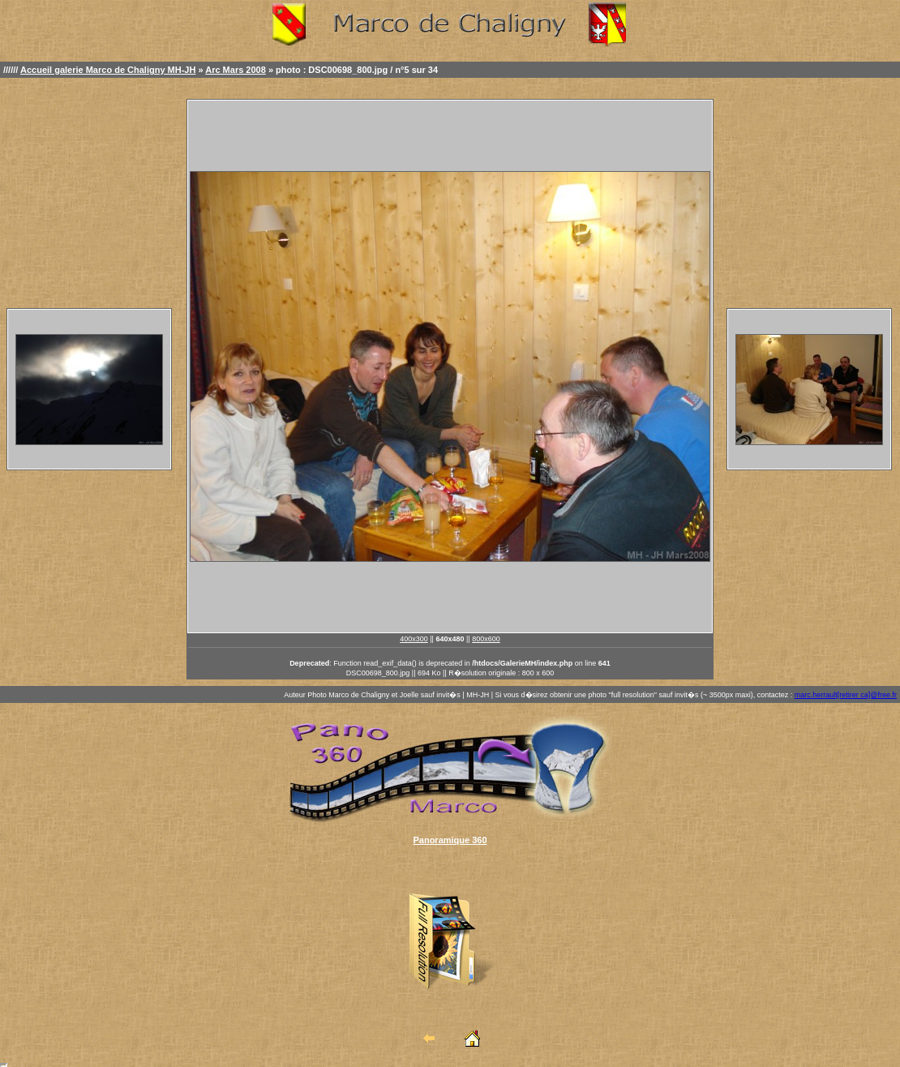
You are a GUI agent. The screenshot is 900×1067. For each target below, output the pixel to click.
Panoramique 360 (449, 840)
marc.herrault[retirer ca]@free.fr (846, 695)
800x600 (486, 639)
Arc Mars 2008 (235, 70)
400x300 (414, 639)
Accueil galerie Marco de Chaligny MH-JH (107, 70)
